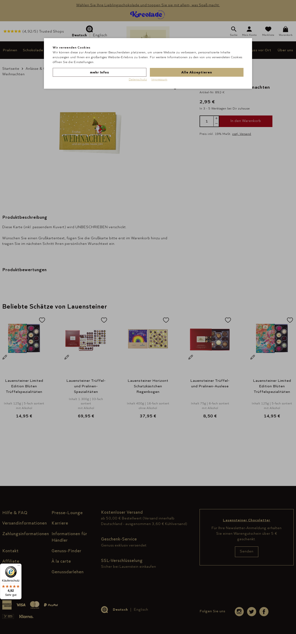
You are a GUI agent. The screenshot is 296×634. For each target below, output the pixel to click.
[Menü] (19, 566)
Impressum (159, 79)
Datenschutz (138, 79)
